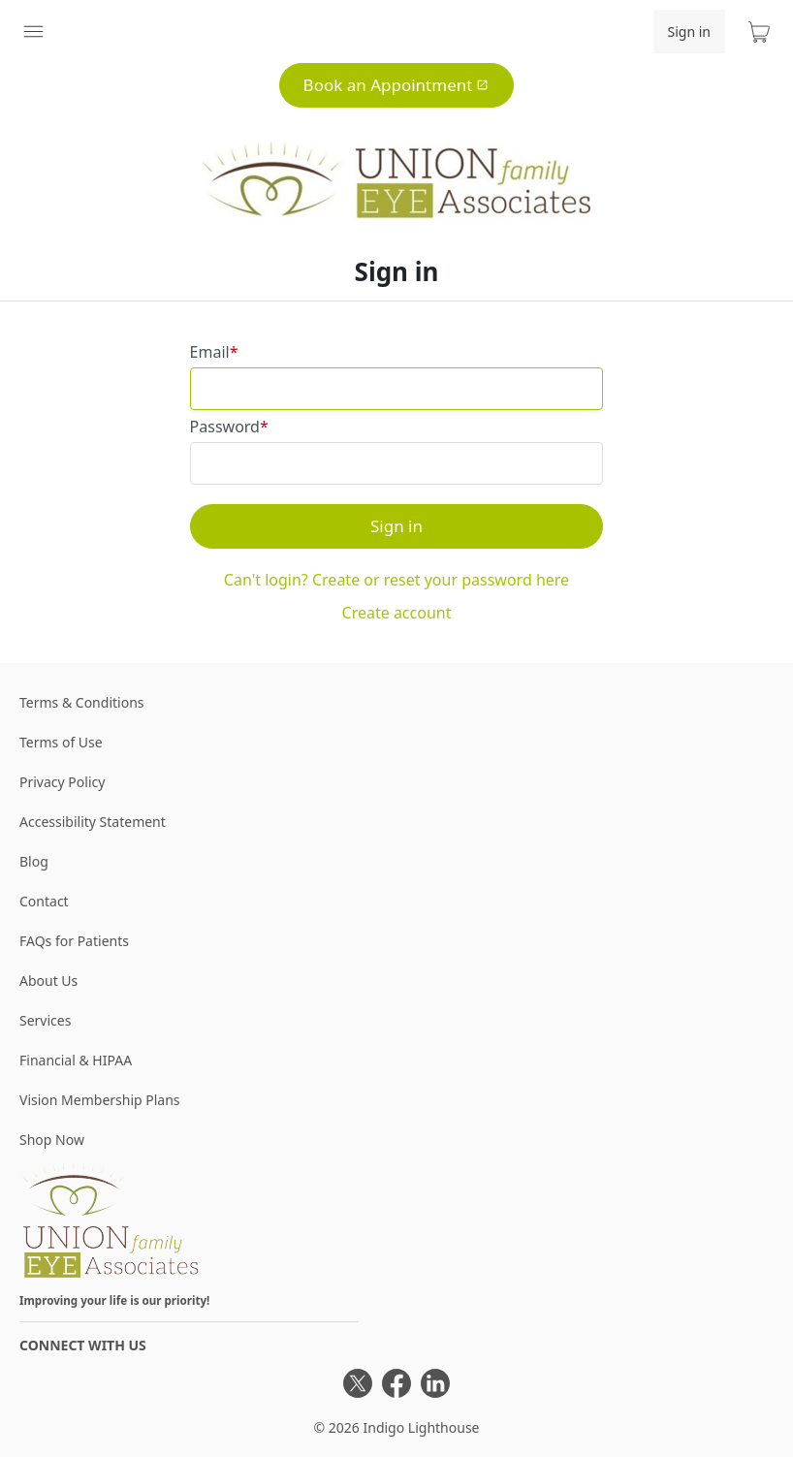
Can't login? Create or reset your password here (396, 579)
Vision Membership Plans (99, 1100)
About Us (48, 980)
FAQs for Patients (74, 941)
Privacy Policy (62, 782)
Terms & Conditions (81, 702)
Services (45, 1020)
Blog (33, 861)
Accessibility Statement (92, 821)
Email (210, 352)
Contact (44, 901)
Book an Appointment (396, 85)
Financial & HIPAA (75, 1060)
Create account (397, 612)
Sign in (689, 31)
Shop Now (51, 1139)
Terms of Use (61, 742)
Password (225, 426)
